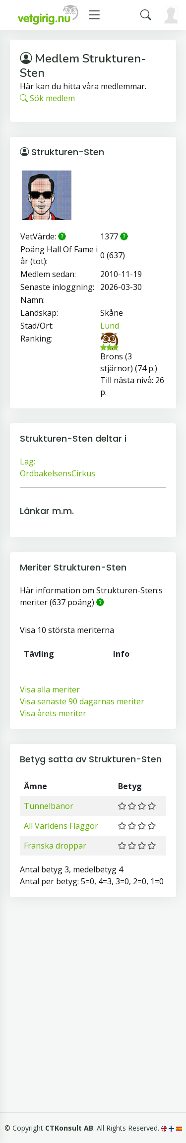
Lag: (27, 461)
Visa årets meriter (53, 713)
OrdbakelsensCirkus (57, 473)
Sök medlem (47, 98)
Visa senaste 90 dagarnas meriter (82, 701)
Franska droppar (55, 845)
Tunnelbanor (48, 805)
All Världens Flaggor (61, 825)
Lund (109, 325)
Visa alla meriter (50, 689)
